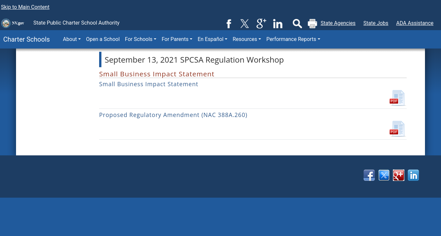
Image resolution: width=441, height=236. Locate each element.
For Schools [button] (138, 39)
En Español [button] (210, 39)
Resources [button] (245, 39)
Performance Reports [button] (291, 39)
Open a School (103, 39)
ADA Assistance (414, 23)
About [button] (70, 39)
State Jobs (375, 23)
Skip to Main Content (25, 7)
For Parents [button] (175, 39)
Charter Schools (25, 39)
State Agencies (338, 23)
